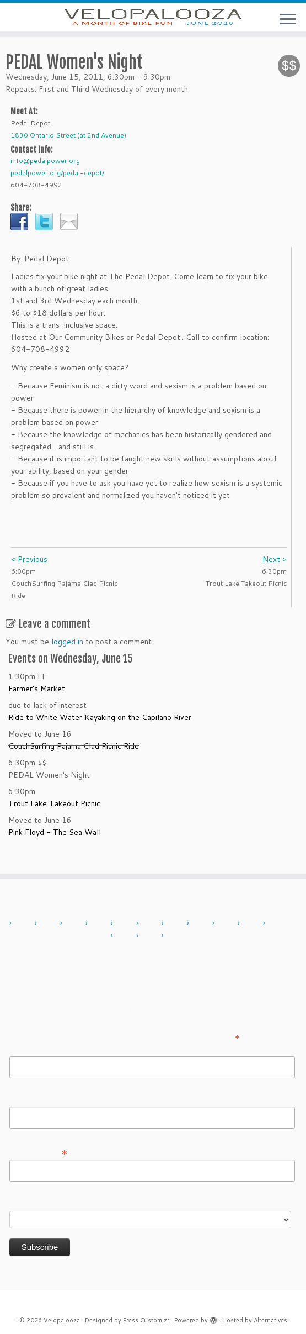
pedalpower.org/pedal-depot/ (57, 188)
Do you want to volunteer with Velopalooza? (88, 1203)
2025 (177, 936)
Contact (113, 956)
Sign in (287, 956)
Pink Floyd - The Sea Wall (54, 847)
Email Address (38, 1151)
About (71, 956)
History (158, 956)
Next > (274, 574)
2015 (151, 923)
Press (248, 956)
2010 (25, 923)
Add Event (26, 956)
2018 (227, 923)
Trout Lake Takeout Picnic (54, 818)
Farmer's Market (36, 704)
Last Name (28, 1099)
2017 (202, 923)
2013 (101, 923)
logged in (67, 657)
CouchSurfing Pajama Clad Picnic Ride (73, 761)
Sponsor (205, 956)
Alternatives (270, 1320)
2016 (177, 923)
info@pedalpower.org (45, 176)
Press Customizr (146, 1320)
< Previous (29, 574)
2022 (278, 923)
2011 (50, 923)
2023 (126, 936)
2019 (253, 923)
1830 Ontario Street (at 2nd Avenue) (68, 150)
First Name (28, 1048)
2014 (126, 923)
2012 (75, 923)
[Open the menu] (288, 20)
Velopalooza (62, 1320)
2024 (151, 936)
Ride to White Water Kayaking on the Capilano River (99, 732)
